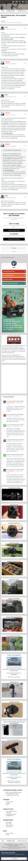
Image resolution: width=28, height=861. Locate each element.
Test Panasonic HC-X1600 (14, 488)
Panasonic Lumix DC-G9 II (14, 598)
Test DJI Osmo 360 (14, 504)
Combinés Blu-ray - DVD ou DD (12, 795)
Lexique (7, 834)
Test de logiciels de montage (12, 793)
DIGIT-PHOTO (8, 345)
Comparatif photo (10, 815)
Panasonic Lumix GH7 (14, 543)
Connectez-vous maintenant (14, 239)
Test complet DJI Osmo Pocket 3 (14, 636)
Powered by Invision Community (14, 848)
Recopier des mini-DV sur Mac (14, 561)
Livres (7, 804)
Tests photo (8, 812)
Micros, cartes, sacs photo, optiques (14, 792)
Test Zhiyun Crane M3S (14, 702)
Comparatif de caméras (11, 814)
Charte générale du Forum (8, 271)
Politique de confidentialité (13, 845)
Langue (16, 844)
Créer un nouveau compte (14, 230)
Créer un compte (9, 825)
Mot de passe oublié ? (8, 279)
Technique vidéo (9, 801)
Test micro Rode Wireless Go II (14, 740)
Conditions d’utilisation (20, 854)
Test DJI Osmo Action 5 (14, 579)
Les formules (9, 822)
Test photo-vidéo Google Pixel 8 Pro (14, 617)
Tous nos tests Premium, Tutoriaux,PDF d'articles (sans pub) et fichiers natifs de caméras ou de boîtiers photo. (14, 669)
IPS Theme (6, 844)
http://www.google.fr (8, 133)
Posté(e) (10, 29)
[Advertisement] (14, 379)
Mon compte (8, 823)
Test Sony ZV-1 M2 (14, 682)
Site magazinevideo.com (8, 275)
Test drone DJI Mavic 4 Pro (14, 523)
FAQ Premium (9, 826)
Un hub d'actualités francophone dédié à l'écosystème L (15, 401)
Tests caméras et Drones (11, 811)
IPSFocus (11, 844)
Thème (21, 844)
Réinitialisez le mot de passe (14, 677)
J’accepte (14, 858)
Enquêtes (8, 803)
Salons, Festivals (9, 833)
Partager (14, 248)
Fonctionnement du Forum (16, 22)
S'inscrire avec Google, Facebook (10, 283)
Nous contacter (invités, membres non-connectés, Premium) (14, 847)
